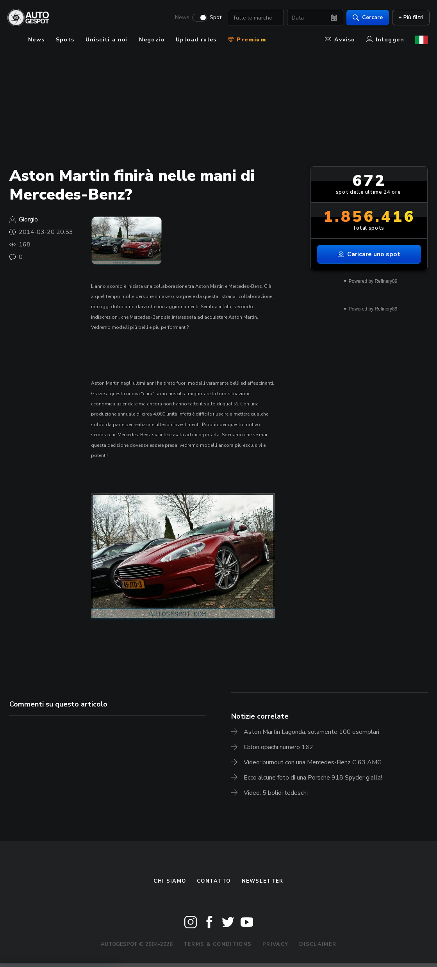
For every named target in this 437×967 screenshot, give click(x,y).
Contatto (213, 881)
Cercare (366, 17)
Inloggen (385, 39)
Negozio (152, 39)
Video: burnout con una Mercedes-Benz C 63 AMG (313, 762)
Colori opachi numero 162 (278, 747)
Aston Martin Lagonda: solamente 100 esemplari (311, 732)
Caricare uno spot (369, 254)
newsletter (263, 881)
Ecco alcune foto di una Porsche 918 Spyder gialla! (313, 777)
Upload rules (196, 39)
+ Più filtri (408, 17)
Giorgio (28, 219)
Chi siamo (169, 881)
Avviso (340, 39)
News (180, 18)
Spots (65, 39)
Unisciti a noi (107, 39)
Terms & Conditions (217, 944)
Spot (213, 18)
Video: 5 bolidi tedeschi (276, 793)
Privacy (275, 944)
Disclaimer (317, 944)
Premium (247, 39)
